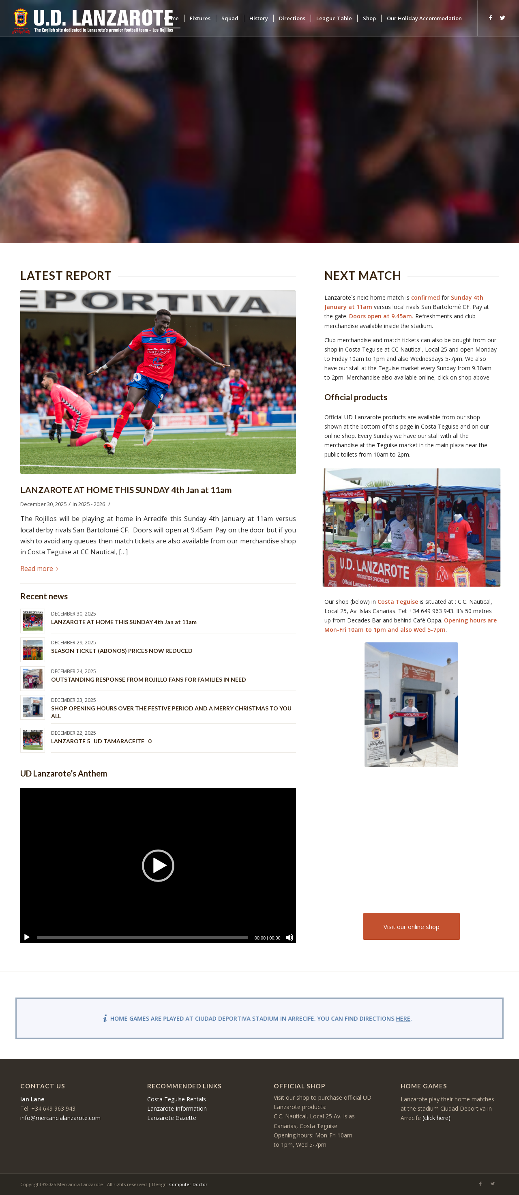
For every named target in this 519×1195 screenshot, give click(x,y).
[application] (158, 865)
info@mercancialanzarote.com (60, 1118)
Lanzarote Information (177, 1108)
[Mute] (289, 937)
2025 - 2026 (91, 504)
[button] (158, 866)
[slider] (142, 937)
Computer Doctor (188, 1184)
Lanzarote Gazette (171, 1118)
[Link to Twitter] (502, 18)
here (400, 1018)
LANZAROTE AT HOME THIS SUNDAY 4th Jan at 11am (126, 490)
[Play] (27, 937)
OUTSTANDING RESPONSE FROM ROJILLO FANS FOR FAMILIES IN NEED (148, 679)
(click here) (436, 1118)
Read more (41, 568)
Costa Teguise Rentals (176, 1099)
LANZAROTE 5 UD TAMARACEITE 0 (101, 741)
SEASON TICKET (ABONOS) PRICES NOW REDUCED (122, 650)
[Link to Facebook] (490, 18)
